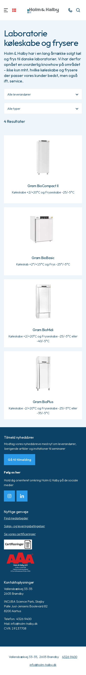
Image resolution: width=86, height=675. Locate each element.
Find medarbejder (16, 518)
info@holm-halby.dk (43, 665)
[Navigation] (6, 10)
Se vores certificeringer (20, 534)
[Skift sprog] (14, 10)
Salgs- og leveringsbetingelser (24, 526)
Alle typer (13, 109)
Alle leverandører (19, 94)
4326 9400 (69, 657)
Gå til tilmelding (19, 460)
